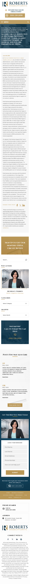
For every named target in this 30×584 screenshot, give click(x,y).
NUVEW (4, 575)
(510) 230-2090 (16, 15)
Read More (5, 377)
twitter (20, 205)
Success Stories (8, 495)
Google (21, 539)
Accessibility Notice (9, 577)
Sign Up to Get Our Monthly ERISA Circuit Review (15, 245)
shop (23, 205)
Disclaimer (19, 577)
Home (8, 492)
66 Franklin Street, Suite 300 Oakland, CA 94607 (16, 11)
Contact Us (17, 497)
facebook (17, 205)
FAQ (26, 495)
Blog (10, 497)
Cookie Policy (17, 578)
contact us (5, 228)
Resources (19, 495)
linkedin (17, 539)
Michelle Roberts (18, 492)
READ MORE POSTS (15, 405)
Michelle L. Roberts (15, 291)
